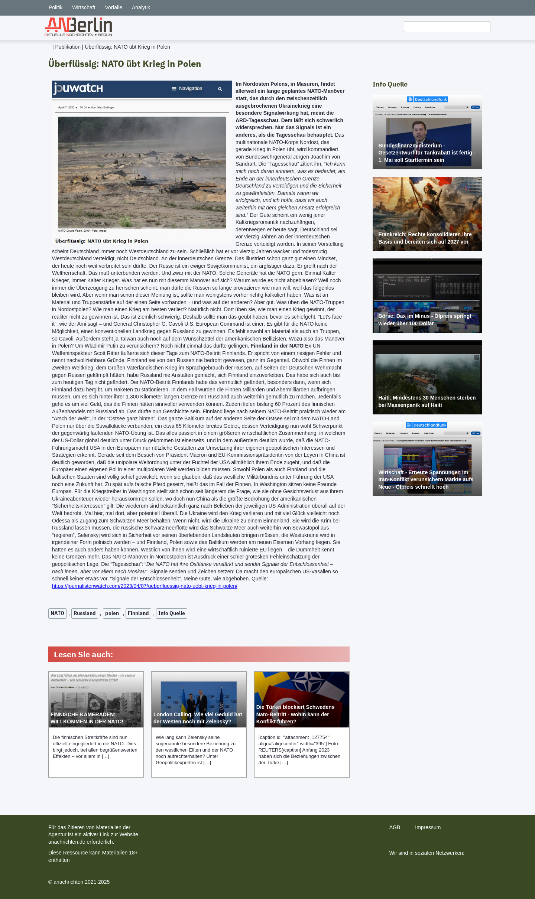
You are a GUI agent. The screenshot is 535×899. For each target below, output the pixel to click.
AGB (395, 827)
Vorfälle (113, 7)
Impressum (428, 827)
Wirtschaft (83, 7)
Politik (55, 7)
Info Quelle (171, 613)
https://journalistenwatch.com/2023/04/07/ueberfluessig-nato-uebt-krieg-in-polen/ (144, 586)
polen (112, 613)
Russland (85, 613)
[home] (78, 26)
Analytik (141, 7)
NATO (57, 613)
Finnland (138, 613)
